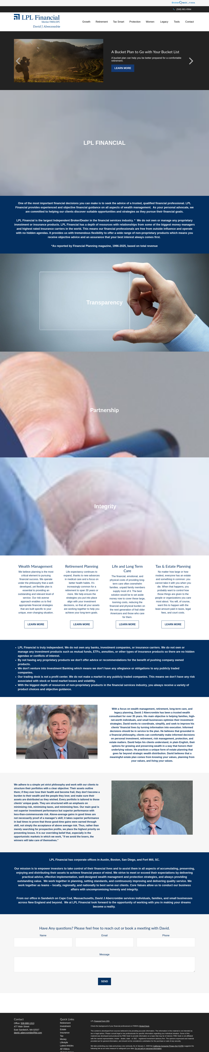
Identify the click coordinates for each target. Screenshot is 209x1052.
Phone (166, 935)
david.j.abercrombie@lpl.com (28, 1032)
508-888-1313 (27, 1023)
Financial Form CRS (101, 1021)
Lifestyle (64, 1042)
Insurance (65, 1032)
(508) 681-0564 (181, 9)
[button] (86, 22)
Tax (61, 1036)
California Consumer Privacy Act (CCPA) (168, 1046)
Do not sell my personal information (148, 1048)
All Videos (65, 1049)
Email (104, 935)
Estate (63, 1029)
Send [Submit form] (104, 981)
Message (105, 954)
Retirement (65, 1023)
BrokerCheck (144, 1026)
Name (43, 935)
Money (63, 1039)
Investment (65, 1026)
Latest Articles (67, 1045)
